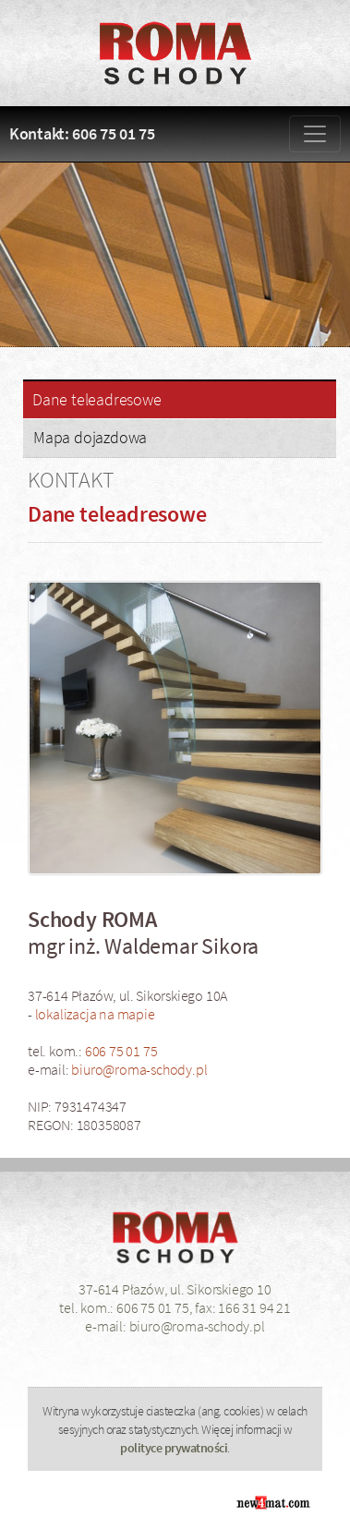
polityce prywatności (173, 1447)
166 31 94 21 (254, 1307)
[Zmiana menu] (315, 133)
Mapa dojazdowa (90, 437)
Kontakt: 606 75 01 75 (82, 133)
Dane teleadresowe (97, 400)
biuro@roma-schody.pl (139, 1069)
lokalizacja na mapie (95, 1014)
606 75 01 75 (121, 1050)
